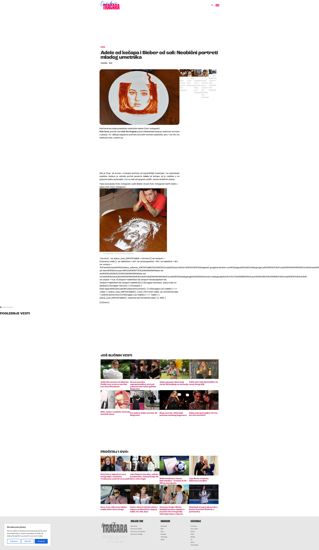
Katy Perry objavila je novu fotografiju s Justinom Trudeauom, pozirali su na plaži (115, 476)
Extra (193, 531)
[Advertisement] (160, 29)
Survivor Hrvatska (138, 531)
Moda (193, 537)
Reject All (28, 541)
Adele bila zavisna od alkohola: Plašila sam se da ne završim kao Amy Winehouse (115, 384)
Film (162, 529)
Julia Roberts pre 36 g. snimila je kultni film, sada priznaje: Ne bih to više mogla (144, 476)
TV (192, 540)
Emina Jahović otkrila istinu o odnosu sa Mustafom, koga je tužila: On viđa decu (144, 509)
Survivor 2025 (136, 529)
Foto (162, 531)
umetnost (9, 307)
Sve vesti (194, 529)
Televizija (164, 537)
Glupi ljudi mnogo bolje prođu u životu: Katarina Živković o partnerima (203, 509)
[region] (27, 535)
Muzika (163, 534)
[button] (212, 5)
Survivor (134, 526)
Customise (14, 541)
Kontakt (164, 526)
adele (4, 307)
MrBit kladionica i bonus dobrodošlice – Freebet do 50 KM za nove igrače (173, 481)
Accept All (41, 541)
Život (192, 542)
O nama (194, 526)
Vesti (162, 540)
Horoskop (194, 545)
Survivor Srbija (136, 534)
